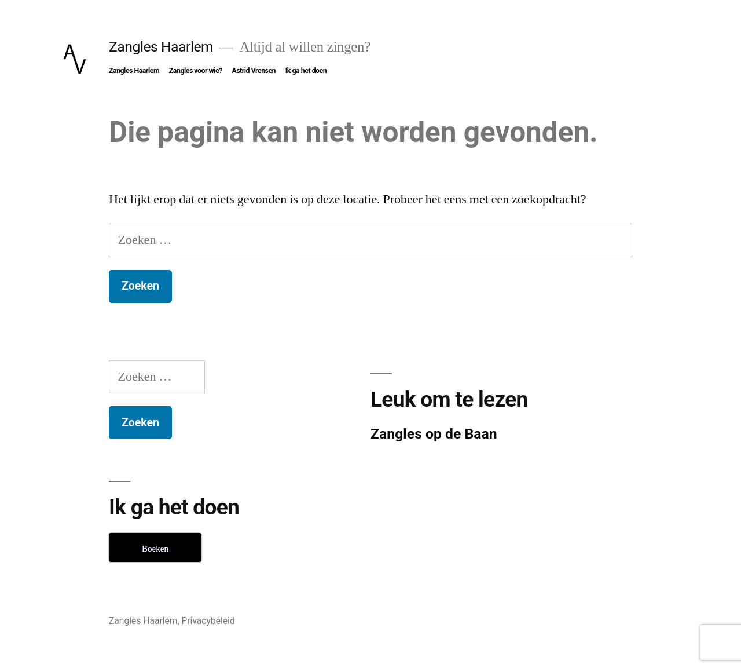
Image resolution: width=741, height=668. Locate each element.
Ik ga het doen (306, 71)
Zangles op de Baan (433, 433)
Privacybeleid (207, 620)
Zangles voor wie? (195, 71)
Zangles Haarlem (161, 46)
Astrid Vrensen (254, 71)
